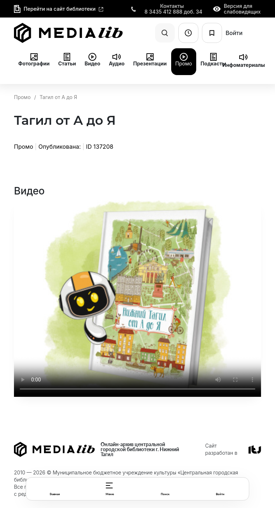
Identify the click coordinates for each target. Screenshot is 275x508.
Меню (110, 494)
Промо (22, 97)
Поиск (165, 494)
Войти (220, 494)
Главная (55, 494)
